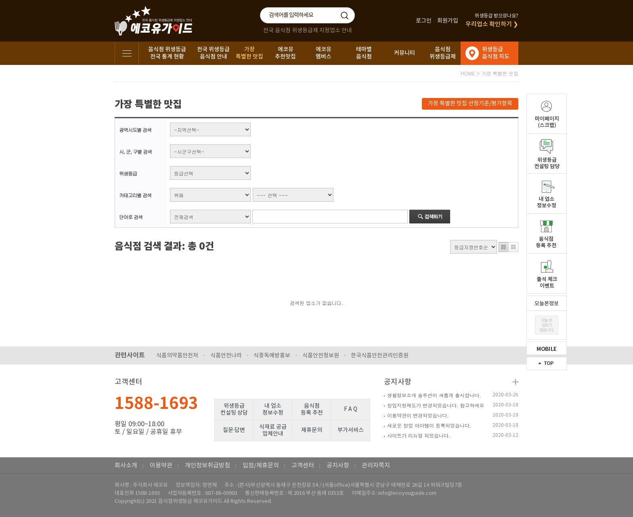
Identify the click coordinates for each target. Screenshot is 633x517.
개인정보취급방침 (207, 465)
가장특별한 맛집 (249, 53)
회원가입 (447, 20)
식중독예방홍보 (272, 355)
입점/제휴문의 (261, 465)
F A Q (350, 409)
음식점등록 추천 (312, 409)
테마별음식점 (364, 53)
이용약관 (161, 465)
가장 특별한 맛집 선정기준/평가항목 (470, 103)
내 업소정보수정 (272, 409)
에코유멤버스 (323, 53)
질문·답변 (234, 430)
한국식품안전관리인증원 (380, 355)
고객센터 (302, 465)
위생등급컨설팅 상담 (234, 409)
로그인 (424, 20)
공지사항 (397, 382)
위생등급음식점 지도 (495, 53)
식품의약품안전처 (177, 355)
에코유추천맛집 (285, 53)
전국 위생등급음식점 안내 (213, 53)
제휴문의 (311, 430)
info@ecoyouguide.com (407, 493)
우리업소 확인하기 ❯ (491, 24)
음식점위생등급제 (443, 53)
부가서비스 (350, 430)
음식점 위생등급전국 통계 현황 (167, 53)
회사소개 (126, 465)
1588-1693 (156, 403)
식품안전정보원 (320, 355)
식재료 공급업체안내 (273, 430)
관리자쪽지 (376, 465)
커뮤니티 (404, 53)
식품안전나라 (226, 355)
